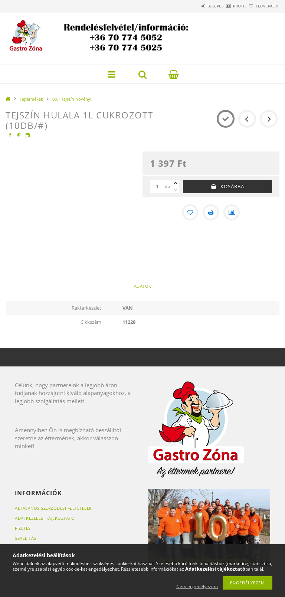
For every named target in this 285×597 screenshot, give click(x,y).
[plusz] (175, 183)
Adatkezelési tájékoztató (45, 518)
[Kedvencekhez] (190, 212)
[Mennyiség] (157, 186)
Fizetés (23, 528)
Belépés (194, 6)
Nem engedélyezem (197, 586)
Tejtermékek (31, 99)
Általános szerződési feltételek (53, 508)
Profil (226, 6)
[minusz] (175, 189)
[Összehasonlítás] (231, 212)
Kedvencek (262, 6)
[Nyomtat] (211, 212)
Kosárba (232, 186)
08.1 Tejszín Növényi (71, 99)
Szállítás (25, 538)
